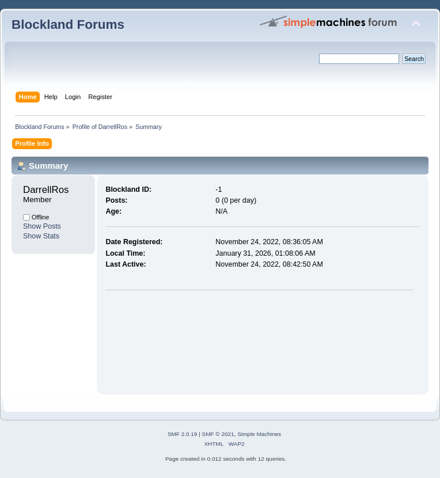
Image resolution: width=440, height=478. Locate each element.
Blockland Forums (68, 24)
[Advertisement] (160, 340)
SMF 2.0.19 (183, 434)
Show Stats (41, 236)
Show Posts (42, 226)
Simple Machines (259, 434)
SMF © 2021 (218, 434)
